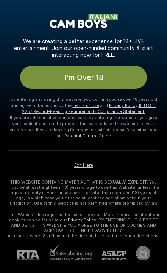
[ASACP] (109, 255)
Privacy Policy (123, 105)
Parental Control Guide (87, 135)
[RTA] (33, 255)
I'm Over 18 (83, 77)
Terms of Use (86, 105)
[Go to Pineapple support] (138, 253)
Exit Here (83, 165)
